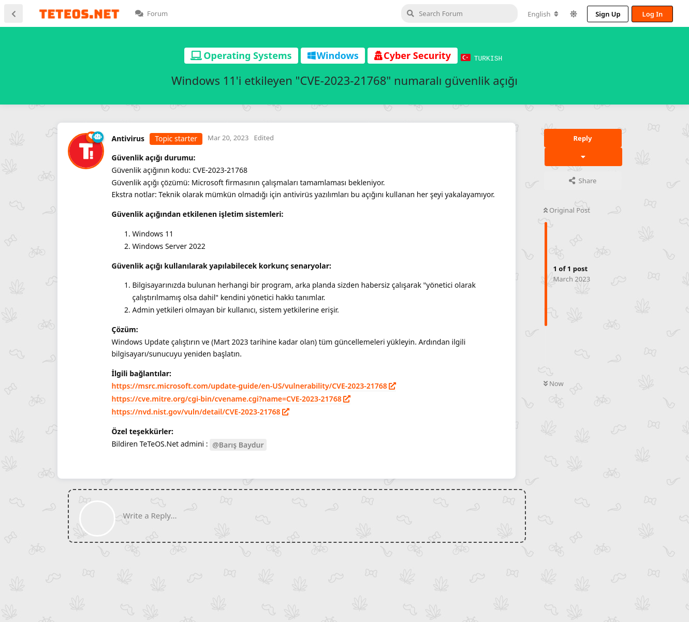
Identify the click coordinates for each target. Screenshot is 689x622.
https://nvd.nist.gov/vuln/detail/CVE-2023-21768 (196, 411)
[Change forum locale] (491, 14)
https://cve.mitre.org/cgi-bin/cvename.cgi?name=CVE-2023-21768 (227, 398)
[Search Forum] (407, 13)
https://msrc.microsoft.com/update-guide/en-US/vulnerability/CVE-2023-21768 (249, 385)
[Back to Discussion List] (13, 13)
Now (554, 383)
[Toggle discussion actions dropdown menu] (583, 156)
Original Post (567, 209)
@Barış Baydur (237, 444)
